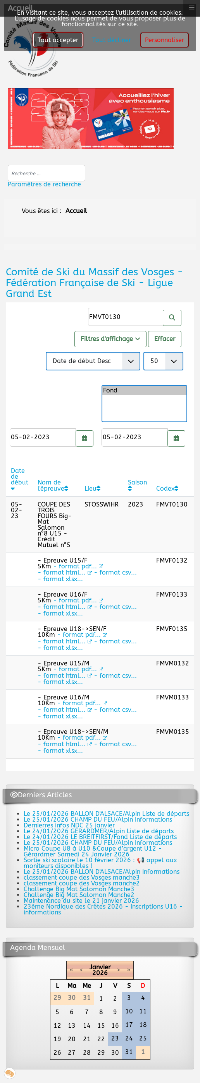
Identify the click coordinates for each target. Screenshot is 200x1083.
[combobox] (46, 173)
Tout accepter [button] (58, 40)
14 (87, 1025)
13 (72, 1025)
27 (72, 1052)
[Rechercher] (172, 318)
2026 (100, 973)
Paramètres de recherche (44, 184)
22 (101, 1039)
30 (115, 1052)
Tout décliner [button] (111, 40)
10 (129, 1011)
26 (57, 1052)
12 (57, 1025)
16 (115, 1025)
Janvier (100, 967)
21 (87, 1039)
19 (57, 1039)
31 (129, 1052)
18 (143, 1024)
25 (143, 1038)
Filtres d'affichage (110, 339)
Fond (144, 390)
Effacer (164, 339)
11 (143, 1011)
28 (87, 1052)
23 (115, 1038)
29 (101, 1052)
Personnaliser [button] (164, 40)
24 (129, 1038)
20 (72, 1039)
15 (101, 1025)
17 (129, 1024)
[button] (10, 1073)
